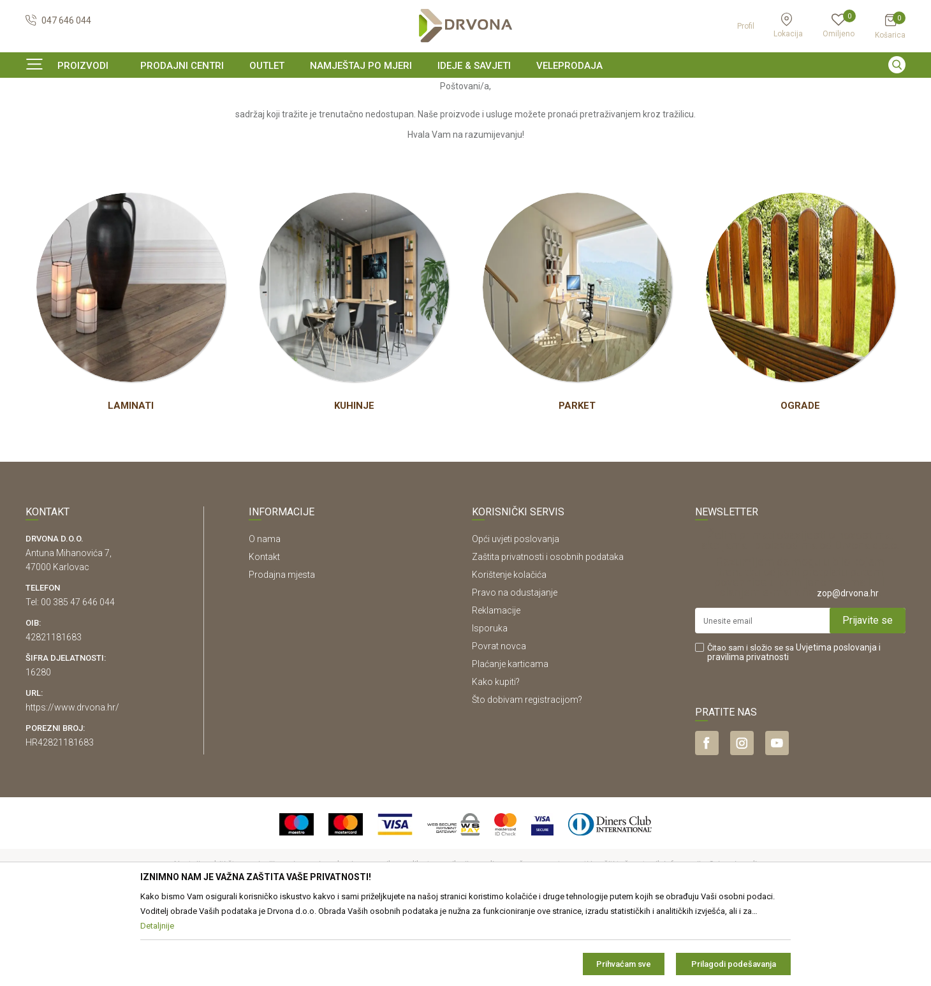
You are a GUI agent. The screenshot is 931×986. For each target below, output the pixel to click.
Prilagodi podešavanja (733, 964)
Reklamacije (496, 688)
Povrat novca (499, 724)
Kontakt (264, 634)
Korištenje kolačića (509, 652)
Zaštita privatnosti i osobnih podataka (548, 634)
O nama (265, 617)
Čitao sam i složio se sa (794, 730)
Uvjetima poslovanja (836, 725)
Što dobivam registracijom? (527, 777)
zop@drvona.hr (848, 671)
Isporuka (490, 706)
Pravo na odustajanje (514, 670)
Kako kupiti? (496, 759)
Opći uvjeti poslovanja (515, 617)
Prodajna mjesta (282, 652)
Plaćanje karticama (510, 742)
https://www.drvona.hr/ (72, 785)
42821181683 (54, 715)
